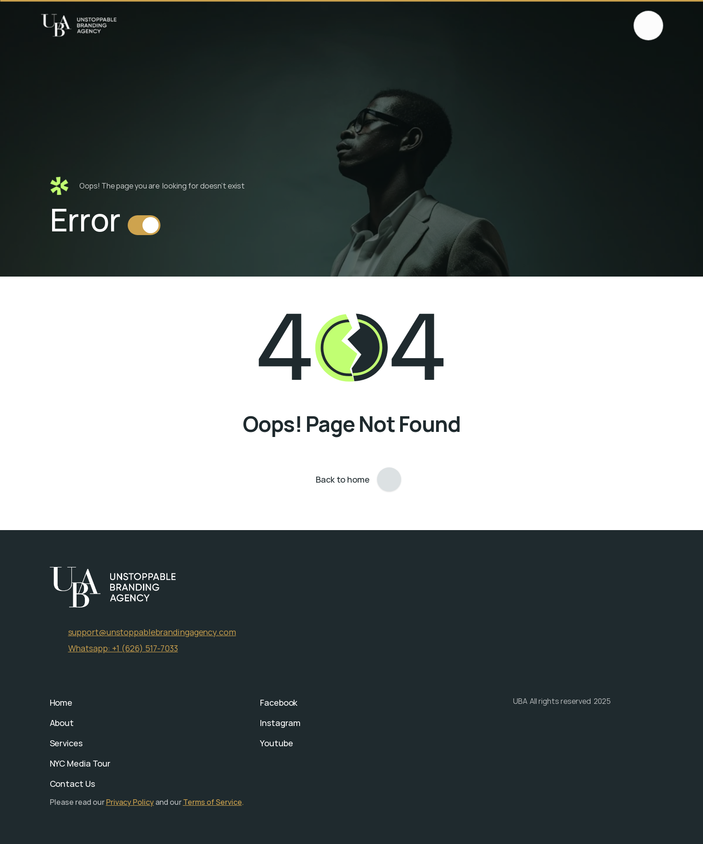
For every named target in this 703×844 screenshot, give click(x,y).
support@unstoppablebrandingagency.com (152, 631)
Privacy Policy (130, 802)
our (176, 802)
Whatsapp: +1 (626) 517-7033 (123, 648)
